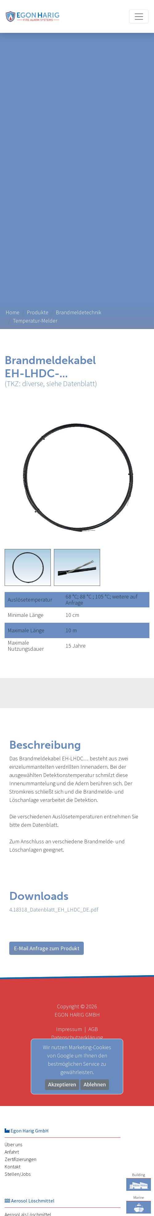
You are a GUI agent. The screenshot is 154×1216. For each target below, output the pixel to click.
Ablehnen (94, 1085)
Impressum (69, 1029)
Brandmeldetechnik (78, 312)
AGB (93, 1029)
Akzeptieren (62, 1085)
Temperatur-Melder (35, 320)
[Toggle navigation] (138, 16)
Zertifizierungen (20, 1159)
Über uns (13, 1144)
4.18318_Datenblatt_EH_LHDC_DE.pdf (53, 909)
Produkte (37, 312)
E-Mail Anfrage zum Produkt (46, 948)
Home (12, 312)
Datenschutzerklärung (77, 1037)
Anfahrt (12, 1152)
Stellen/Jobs (17, 1174)
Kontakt (12, 1166)
